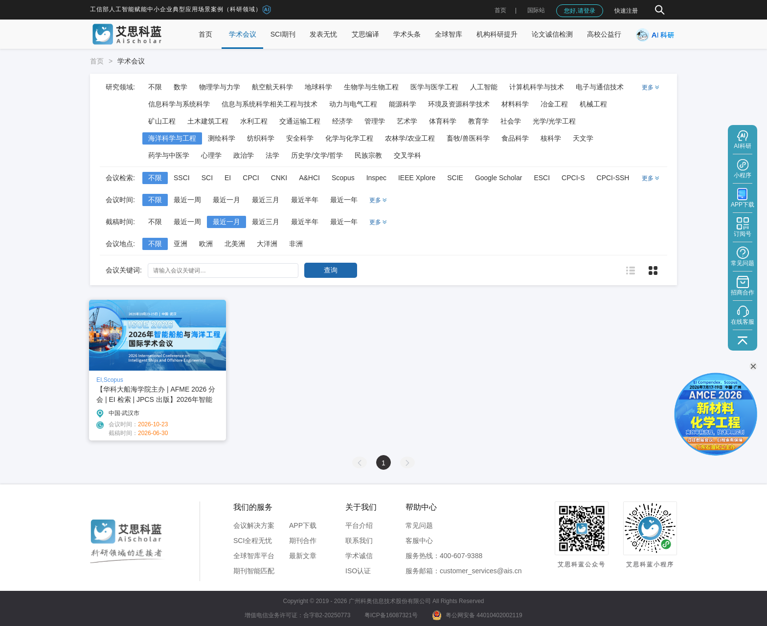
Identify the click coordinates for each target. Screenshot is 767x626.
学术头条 (407, 34)
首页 (500, 10)
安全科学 (300, 138)
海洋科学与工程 (172, 138)
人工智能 (483, 87)
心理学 (211, 155)
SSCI (182, 178)
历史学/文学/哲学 (317, 155)
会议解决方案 (253, 525)
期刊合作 (302, 540)
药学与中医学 (168, 155)
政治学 (243, 155)
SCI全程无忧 (252, 540)
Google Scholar (498, 178)
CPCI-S (573, 178)
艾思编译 (365, 34)
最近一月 (226, 200)
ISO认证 (358, 571)
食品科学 (515, 138)
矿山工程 (162, 121)
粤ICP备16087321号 (391, 615)
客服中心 (419, 540)
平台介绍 (359, 525)
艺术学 (407, 121)
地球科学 (318, 87)
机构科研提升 (497, 34)
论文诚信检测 (552, 34)
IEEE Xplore (416, 178)
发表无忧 (323, 34)
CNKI (279, 178)
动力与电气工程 (353, 104)
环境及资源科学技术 (459, 104)
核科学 (551, 138)
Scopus (343, 178)
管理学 (374, 121)
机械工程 (593, 104)
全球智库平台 (253, 556)
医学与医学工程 (434, 87)
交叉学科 (407, 155)
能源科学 (402, 104)
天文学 (583, 138)
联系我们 (359, 540)
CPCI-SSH (613, 178)
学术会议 (242, 34)
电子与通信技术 (600, 87)
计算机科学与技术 (536, 87)
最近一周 (187, 200)
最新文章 (302, 556)
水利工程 (254, 121)
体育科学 (442, 121)
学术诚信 (359, 556)
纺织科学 (260, 138)
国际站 (536, 10)
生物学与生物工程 (371, 87)
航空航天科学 (272, 87)
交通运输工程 (299, 121)
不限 (155, 87)
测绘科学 (221, 138)
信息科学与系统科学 (179, 104)
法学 (272, 155)
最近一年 (344, 200)
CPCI (251, 178)
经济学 (342, 121)
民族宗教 (368, 155)
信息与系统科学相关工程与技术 (269, 104)
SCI (207, 178)
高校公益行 (604, 34)
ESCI (542, 178)
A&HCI (309, 178)
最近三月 (265, 200)
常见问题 (419, 525)
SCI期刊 (283, 34)
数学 (180, 87)
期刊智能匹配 (253, 571)
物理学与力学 (219, 87)
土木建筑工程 (207, 121)
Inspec (376, 178)
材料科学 (515, 104)
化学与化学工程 (349, 138)
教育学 (478, 121)
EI (228, 178)
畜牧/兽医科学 (468, 138)
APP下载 (302, 525)
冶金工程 (554, 104)
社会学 (510, 121)
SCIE (455, 178)
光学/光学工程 (554, 121)
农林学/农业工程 (410, 138)
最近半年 (304, 200)
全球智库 (448, 34)
